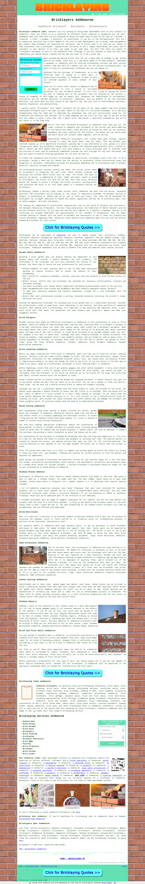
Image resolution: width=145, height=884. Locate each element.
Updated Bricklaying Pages (49, 866)
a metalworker (50, 763)
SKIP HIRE (79, 775)
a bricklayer (103, 778)
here (78, 812)
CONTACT (112, 14)
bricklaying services (97, 63)
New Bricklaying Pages (32, 866)
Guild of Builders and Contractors (74, 215)
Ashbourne (61, 235)
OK (115, 883)
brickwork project (72, 92)
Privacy (124, 866)
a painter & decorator (55, 768)
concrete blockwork (107, 703)
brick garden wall (81, 303)
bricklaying (28, 170)
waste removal (52, 775)
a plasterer (50, 773)
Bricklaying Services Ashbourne (41, 716)
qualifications (100, 146)
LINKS (99, 14)
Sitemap (20, 866)
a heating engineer (55, 765)
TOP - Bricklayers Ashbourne (32, 849)
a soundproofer (78, 773)
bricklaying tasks (78, 706)
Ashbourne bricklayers (46, 686)
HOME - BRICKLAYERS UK (72, 858)
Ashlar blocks (119, 587)
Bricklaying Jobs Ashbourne (32, 819)
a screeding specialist (80, 770)
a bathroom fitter (82, 763)
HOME (93, 14)
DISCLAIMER (121, 14)
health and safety (64, 130)
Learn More (107, 883)
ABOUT (105, 14)
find (26, 828)
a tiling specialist (77, 760)
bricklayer (62, 77)
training (52, 141)
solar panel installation (94, 768)
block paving (50, 411)
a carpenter (86, 765)
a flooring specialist (111, 775)
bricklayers (94, 158)
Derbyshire (108, 706)
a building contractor (41, 770)
